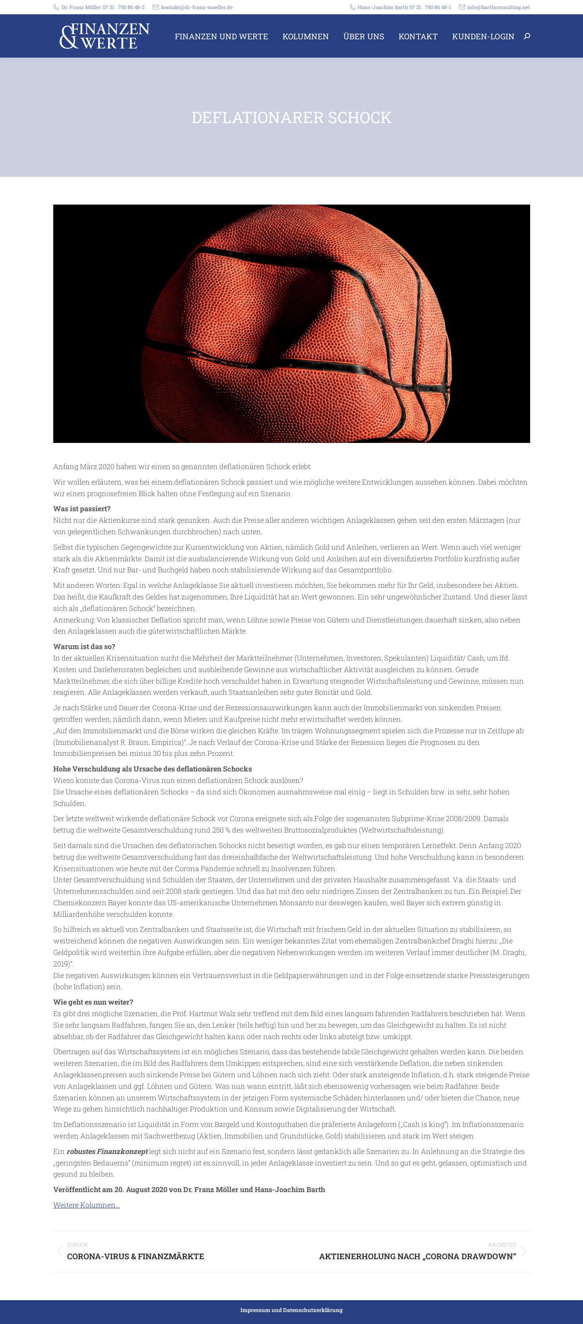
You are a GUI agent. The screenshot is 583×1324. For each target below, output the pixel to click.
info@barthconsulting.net (494, 7)
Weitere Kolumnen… (86, 1205)
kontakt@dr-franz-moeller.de (193, 7)
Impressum (255, 1310)
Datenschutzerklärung (313, 1310)
